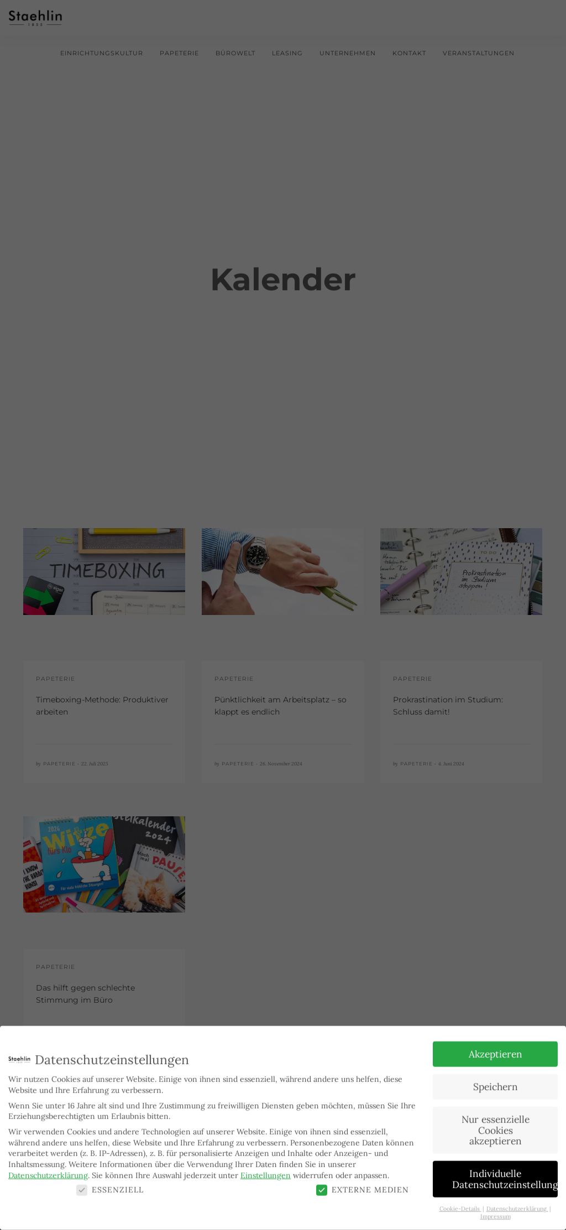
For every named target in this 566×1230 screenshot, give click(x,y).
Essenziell (110, 1184)
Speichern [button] (495, 1080)
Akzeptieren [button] (495, 1047)
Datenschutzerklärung (48, 1169)
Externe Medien (362, 1184)
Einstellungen (265, 1169)
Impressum (495, 1211)
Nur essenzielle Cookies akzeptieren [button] (496, 1124)
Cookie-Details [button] (460, 1202)
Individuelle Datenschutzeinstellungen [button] (505, 1173)
